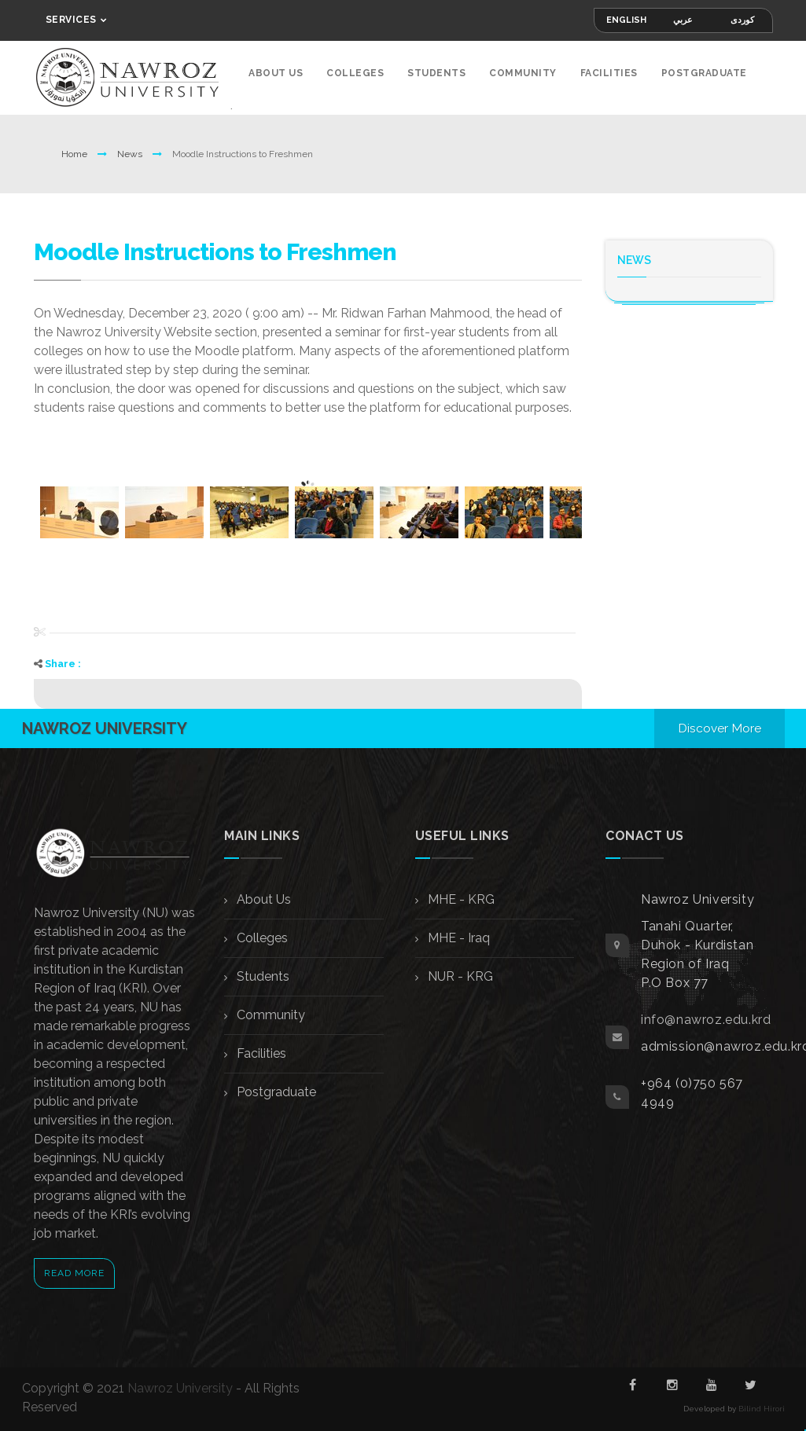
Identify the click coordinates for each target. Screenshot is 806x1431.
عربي (683, 20)
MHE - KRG (460, 896)
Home (75, 150)
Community (523, 73)
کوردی (742, 20)
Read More (74, 1269)
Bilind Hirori (761, 1405)
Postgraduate (704, 73)
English (626, 20)
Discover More (719, 724)
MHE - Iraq (457, 934)
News (131, 150)
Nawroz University (180, 1385)
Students (436, 73)
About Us (275, 73)
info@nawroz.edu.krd (706, 1016)
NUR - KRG (459, 973)
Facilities (609, 73)
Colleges (355, 73)
